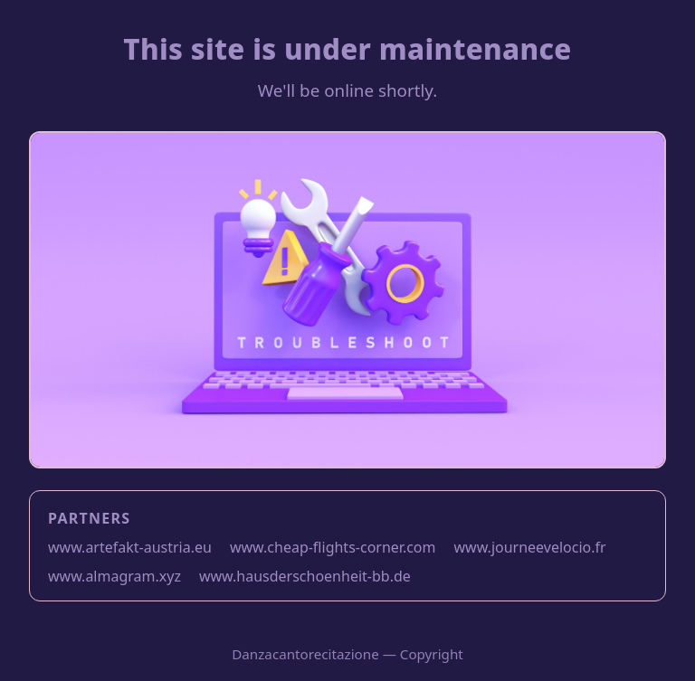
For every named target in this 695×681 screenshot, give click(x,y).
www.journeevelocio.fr (530, 547)
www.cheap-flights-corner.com (333, 547)
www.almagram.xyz (114, 576)
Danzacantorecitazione (305, 654)
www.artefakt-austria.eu (130, 547)
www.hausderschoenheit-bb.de (305, 576)
